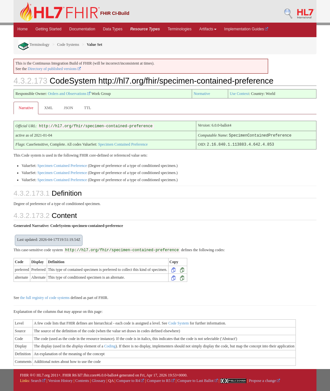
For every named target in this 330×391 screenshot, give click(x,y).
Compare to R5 (161, 380)
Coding (109, 345)
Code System (178, 322)
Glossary (99, 380)
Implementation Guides (246, 29)
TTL (87, 108)
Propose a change (264, 380)
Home (22, 29)
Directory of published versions (54, 69)
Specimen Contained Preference (123, 144)
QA (111, 380)
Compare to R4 (130, 380)
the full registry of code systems (45, 297)
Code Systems (68, 44)
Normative (202, 93)
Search (38, 380)
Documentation (82, 29)
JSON (68, 108)
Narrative (26, 108)
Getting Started (48, 29)
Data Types (112, 29)
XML (48, 108)
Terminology (34, 44)
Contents (82, 380)
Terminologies (179, 29)
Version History (60, 380)
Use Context (239, 93)
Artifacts (207, 29)
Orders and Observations (69, 93)
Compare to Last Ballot (197, 380)
